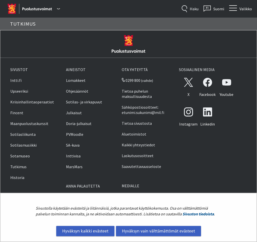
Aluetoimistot (134, 134)
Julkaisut (74, 112)
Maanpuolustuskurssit (29, 123)
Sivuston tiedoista (198, 213)
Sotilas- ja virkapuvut (84, 101)
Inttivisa (73, 155)
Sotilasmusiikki (23, 145)
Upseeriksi (19, 91)
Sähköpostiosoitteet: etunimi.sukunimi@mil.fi (143, 110)
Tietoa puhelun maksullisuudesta (137, 94)
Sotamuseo (20, 155)
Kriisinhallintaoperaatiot (32, 101)
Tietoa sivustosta (137, 123)
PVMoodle (74, 134)
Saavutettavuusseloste (141, 166)
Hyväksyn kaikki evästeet (85, 230)
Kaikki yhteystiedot (138, 144)
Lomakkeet (76, 80)
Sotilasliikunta (23, 134)
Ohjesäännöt (77, 91)
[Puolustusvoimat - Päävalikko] (41, 9)
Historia (17, 177)
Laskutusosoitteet (138, 155)
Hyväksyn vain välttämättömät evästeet (158, 230)
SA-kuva (73, 145)
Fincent (16, 112)
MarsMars (74, 166)
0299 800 (131, 80)
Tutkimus (18, 166)
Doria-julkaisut (79, 123)
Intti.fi (16, 80)
